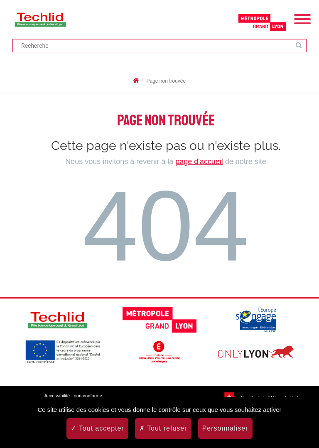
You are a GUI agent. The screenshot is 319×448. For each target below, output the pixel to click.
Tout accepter (97, 428)
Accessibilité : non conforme (73, 395)
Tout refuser (163, 428)
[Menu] (302, 18)
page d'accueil (199, 161)
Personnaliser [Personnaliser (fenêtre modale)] (225, 428)
